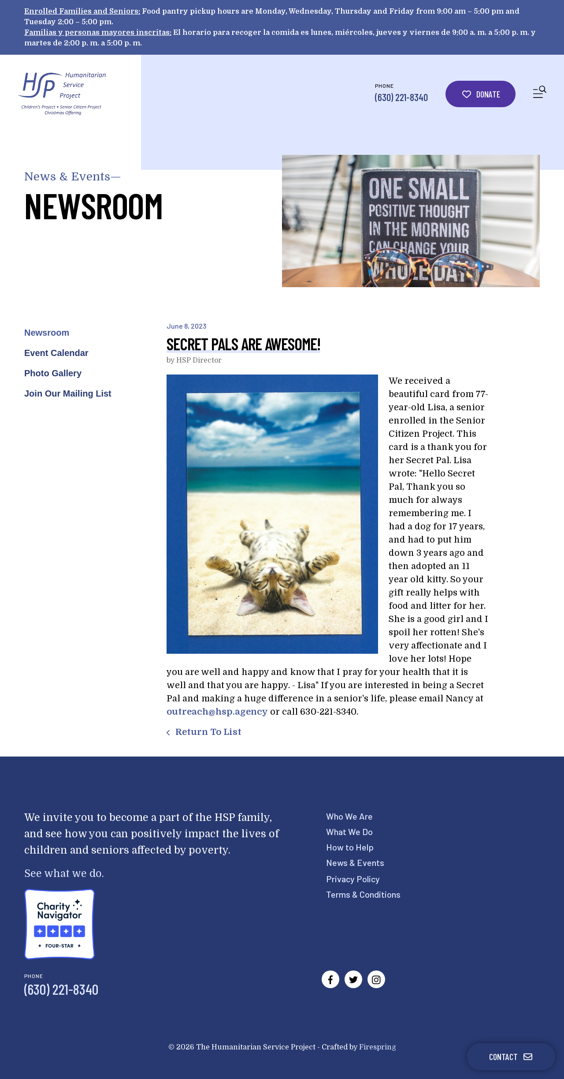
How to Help (350, 847)
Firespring (377, 1047)
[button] (539, 94)
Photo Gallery (53, 373)
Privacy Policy (353, 878)
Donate (480, 94)
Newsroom (46, 332)
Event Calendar (56, 353)
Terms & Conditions (363, 894)
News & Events (355, 862)
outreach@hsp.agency (217, 712)
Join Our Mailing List (67, 393)
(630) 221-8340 (401, 97)
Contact (511, 1056)
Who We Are (349, 816)
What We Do (349, 831)
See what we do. (64, 874)
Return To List (207, 732)
